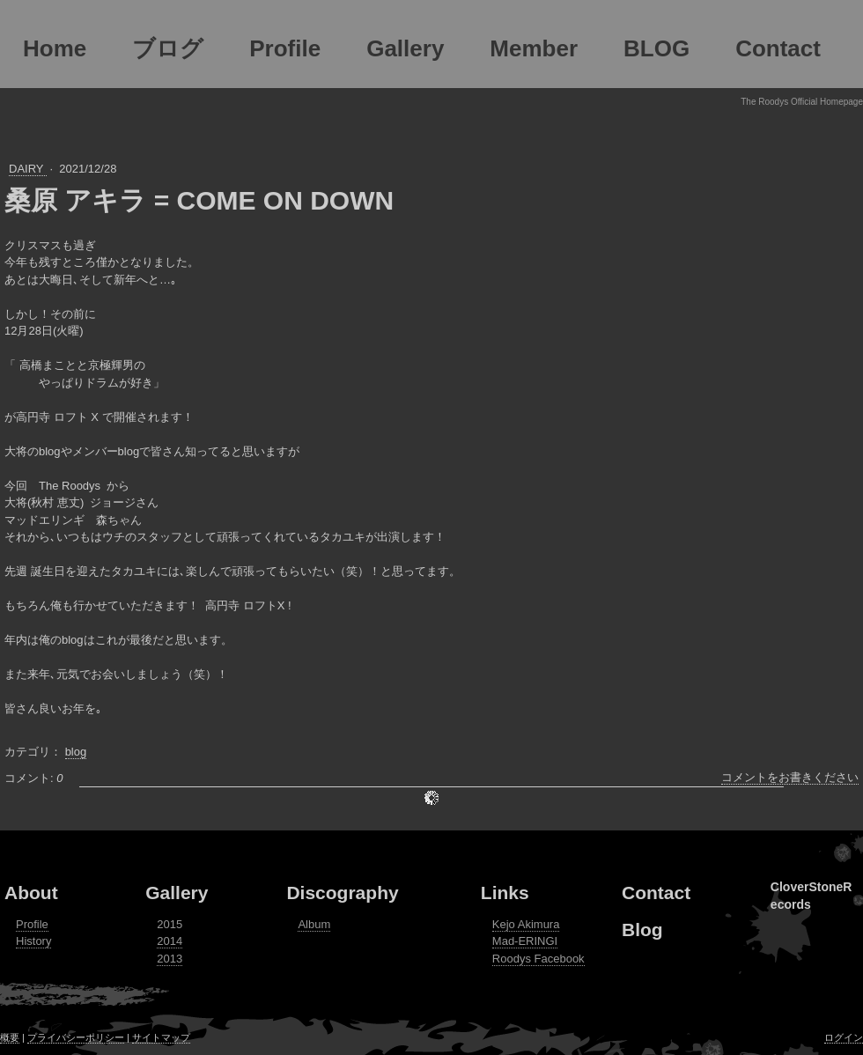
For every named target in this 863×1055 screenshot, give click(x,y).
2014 (169, 941)
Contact (656, 892)
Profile (32, 924)
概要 (9, 1037)
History (33, 941)
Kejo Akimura (526, 924)
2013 (169, 958)
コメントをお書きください (790, 777)
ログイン (843, 1037)
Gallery (176, 892)
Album (314, 924)
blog (76, 751)
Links (505, 892)
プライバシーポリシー (75, 1037)
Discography (342, 892)
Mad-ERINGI (524, 941)
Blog (642, 929)
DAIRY (28, 168)
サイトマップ (161, 1037)
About (31, 892)
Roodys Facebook (538, 958)
